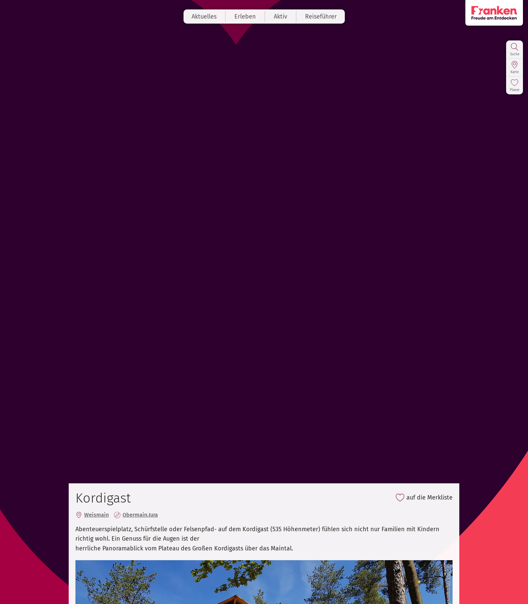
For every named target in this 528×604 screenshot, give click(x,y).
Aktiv (280, 16)
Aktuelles (204, 16)
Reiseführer (321, 16)
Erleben (245, 16)
